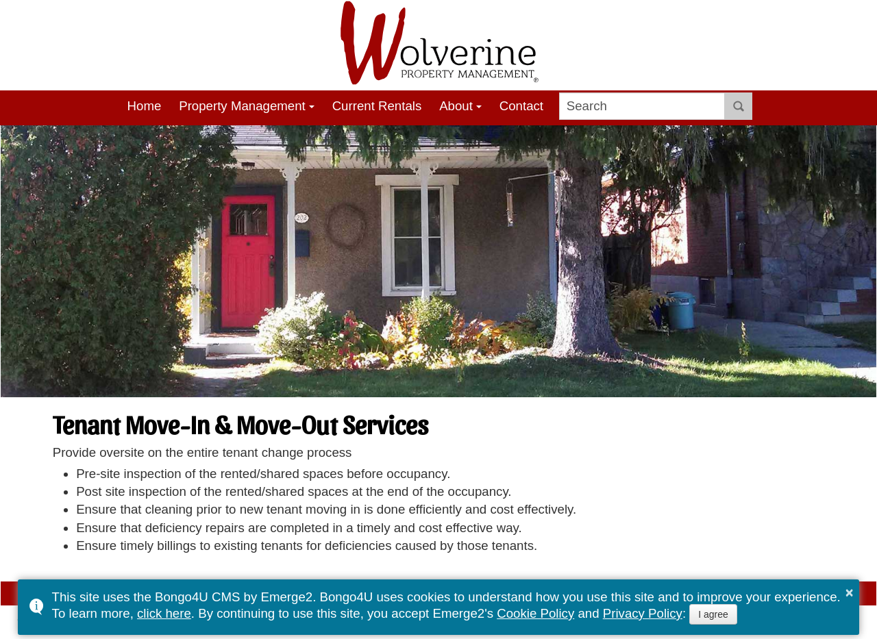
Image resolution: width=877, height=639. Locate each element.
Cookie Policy (535, 613)
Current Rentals (377, 106)
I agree (713, 614)
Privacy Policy (642, 613)
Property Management (242, 106)
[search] (642, 106)
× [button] (849, 592)
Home (144, 106)
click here (164, 613)
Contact (521, 106)
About (456, 106)
